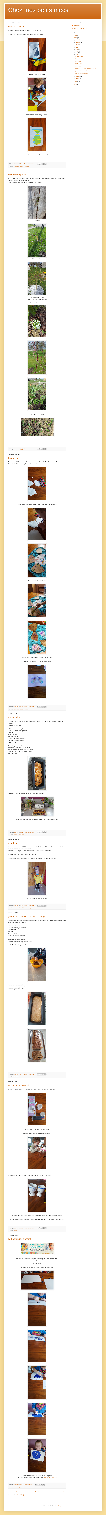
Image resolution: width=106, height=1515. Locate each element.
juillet (77, 44)
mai (77, 49)
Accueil (37, 1492)
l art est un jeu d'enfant (19, 1239)
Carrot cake (14, 717)
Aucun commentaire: (29, 163)
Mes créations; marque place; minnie (28, 908)
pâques (15, 1230)
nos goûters (21, 834)
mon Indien (13, 843)
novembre (79, 40)
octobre (78, 42)
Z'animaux (26, 166)
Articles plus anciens (60, 1492)
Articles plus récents (14, 1492)
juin (77, 47)
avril (77, 52)
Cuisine (15, 834)
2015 (75, 84)
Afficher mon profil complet (79, 28)
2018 (75, 35)
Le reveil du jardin (17, 174)
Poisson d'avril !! (16, 26)
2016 (75, 81)
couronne (16, 908)
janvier (78, 78)
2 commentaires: (28, 1484)
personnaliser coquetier (19, 1085)
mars (77, 54)
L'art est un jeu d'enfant (19, 1487)
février (78, 76)
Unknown (77, 25)
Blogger (60, 1506)
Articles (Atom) (20, 1495)
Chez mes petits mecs (38, 9)
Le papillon (13, 458)
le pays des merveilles (50, 1477)
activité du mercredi (18, 166)
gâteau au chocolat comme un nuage (26, 916)
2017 (75, 38)
